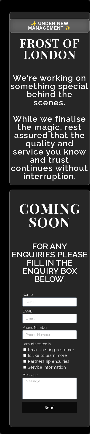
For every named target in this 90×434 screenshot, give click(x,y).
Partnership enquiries (48, 361)
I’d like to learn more (47, 355)
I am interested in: (36, 344)
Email (27, 311)
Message (29, 375)
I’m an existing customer (51, 349)
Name (27, 294)
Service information (47, 367)
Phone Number (35, 327)
